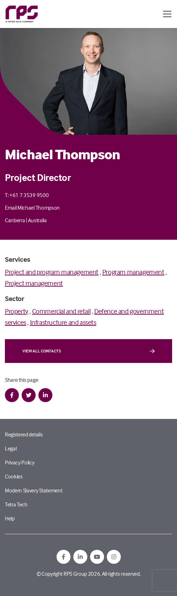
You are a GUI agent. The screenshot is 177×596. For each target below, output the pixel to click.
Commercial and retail (61, 311)
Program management (133, 271)
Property (16, 311)
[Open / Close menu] (167, 14)
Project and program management (51, 271)
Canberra (15, 220)
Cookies (14, 476)
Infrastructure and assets (63, 322)
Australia (37, 220)
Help (10, 518)
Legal (10, 448)
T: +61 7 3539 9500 (27, 194)
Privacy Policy (20, 462)
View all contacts (88, 351)
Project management (34, 283)
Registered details (24, 434)
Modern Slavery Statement (33, 490)
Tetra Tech (16, 504)
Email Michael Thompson (32, 207)
